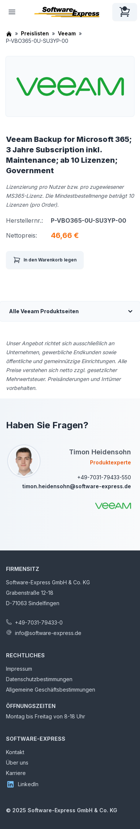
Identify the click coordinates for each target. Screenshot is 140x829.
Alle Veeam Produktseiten (44, 311)
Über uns (17, 762)
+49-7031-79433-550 (104, 477)
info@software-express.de (48, 633)
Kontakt (15, 752)
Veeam (67, 33)
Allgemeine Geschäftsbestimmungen (50, 689)
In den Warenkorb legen (45, 260)
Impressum (19, 669)
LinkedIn (22, 784)
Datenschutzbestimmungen (39, 679)
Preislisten (35, 33)
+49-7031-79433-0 (39, 622)
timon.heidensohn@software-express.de (76, 486)
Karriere (16, 773)
